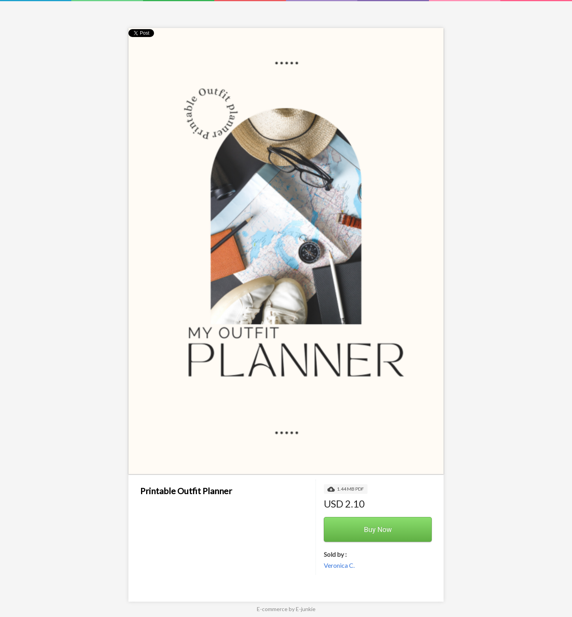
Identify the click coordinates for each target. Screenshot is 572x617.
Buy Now (378, 529)
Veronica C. (339, 565)
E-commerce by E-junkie (286, 609)
